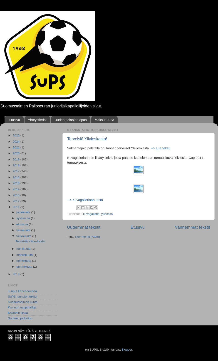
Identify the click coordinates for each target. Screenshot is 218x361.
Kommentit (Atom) (87, 236)
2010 (16, 274)
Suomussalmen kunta (22, 302)
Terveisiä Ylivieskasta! (87, 139)
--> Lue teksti (160, 148)
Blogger (126, 349)
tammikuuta (24, 266)
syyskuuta (23, 218)
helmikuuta (24, 260)
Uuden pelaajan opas (70, 120)
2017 (16, 171)
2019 (16, 159)
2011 (16, 207)
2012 (16, 201)
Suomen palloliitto (20, 318)
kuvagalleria (91, 214)
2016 (16, 177)
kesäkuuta (23, 230)
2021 (16, 147)
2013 (16, 195)
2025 (16, 135)
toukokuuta (24, 236)
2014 (16, 189)
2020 (16, 153)
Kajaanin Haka (18, 313)
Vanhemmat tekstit (192, 227)
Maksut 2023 (104, 120)
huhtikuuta (23, 248)
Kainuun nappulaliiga (22, 307)
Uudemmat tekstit (83, 227)
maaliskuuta (25, 255)
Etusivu (14, 120)
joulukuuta (23, 212)
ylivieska (107, 214)
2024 (16, 141)
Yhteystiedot (37, 120)
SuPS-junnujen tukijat (22, 296)
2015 (16, 183)
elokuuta (22, 224)
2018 (16, 165)
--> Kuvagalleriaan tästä (85, 200)
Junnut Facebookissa (22, 291)
